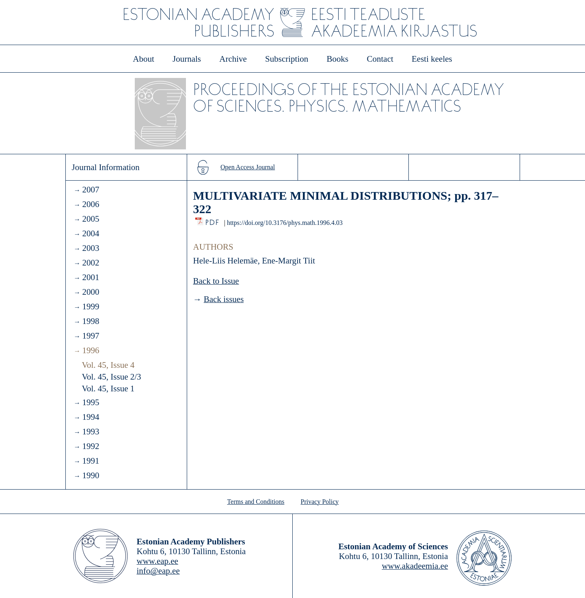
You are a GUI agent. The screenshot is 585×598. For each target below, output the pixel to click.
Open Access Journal (247, 167)
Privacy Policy (320, 501)
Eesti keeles (432, 59)
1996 (90, 350)
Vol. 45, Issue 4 (108, 365)
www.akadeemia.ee (415, 566)
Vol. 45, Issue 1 (108, 388)
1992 (90, 446)
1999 (90, 306)
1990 (90, 475)
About (143, 59)
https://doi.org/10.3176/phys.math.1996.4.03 (285, 222)
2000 (90, 292)
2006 (90, 204)
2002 (90, 263)
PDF (212, 220)
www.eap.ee (157, 561)
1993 (90, 431)
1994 (90, 417)
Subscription (286, 59)
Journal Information (106, 167)
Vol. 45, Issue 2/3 (111, 377)
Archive (233, 59)
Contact (380, 59)
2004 (90, 233)
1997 (90, 336)
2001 (90, 277)
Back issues (224, 299)
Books (338, 59)
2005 (90, 219)
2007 (90, 189)
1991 (90, 461)
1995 (90, 402)
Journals (187, 59)
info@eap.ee (158, 571)
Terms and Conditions (255, 501)
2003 (90, 248)
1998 (90, 321)
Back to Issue (216, 281)
